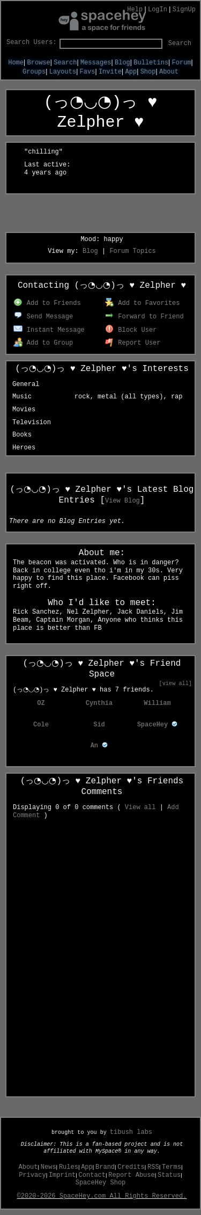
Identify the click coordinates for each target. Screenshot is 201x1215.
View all (140, 807)
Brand (105, 1167)
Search (179, 43)
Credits (130, 1167)
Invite (110, 72)
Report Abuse (131, 1175)
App (131, 72)
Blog (122, 63)
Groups (34, 72)
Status (169, 1175)
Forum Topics (132, 251)
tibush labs (131, 1132)
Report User (133, 343)
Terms (171, 1167)
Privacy (32, 1175)
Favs (87, 72)
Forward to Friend (144, 317)
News (48, 1167)
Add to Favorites (142, 303)
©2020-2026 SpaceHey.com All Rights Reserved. (102, 1196)
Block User (131, 330)
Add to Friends (46, 303)
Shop (148, 72)
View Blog (122, 501)
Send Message (43, 317)
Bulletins (150, 63)
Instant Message (49, 330)
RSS (153, 1167)
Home (16, 63)
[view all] (175, 683)
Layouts (62, 72)
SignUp (184, 9)
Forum (181, 63)
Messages (95, 63)
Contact (92, 1175)
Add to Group (43, 343)
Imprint (62, 1175)
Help (135, 9)
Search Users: (31, 42)
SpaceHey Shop (101, 1183)
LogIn (157, 9)
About (168, 72)
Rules (68, 1167)
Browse (38, 63)
